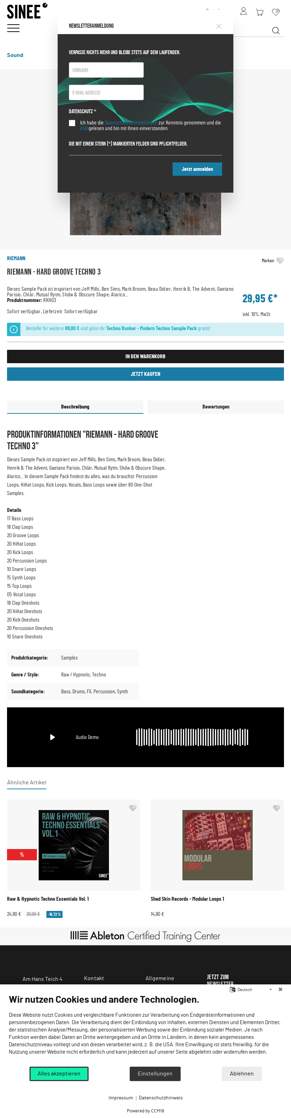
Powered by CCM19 (145, 1111)
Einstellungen (155, 1074)
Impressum (121, 1097)
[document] (145, 1030)
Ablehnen (242, 1074)
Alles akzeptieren (59, 1074)
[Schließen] (280, 989)
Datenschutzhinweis (161, 1097)
